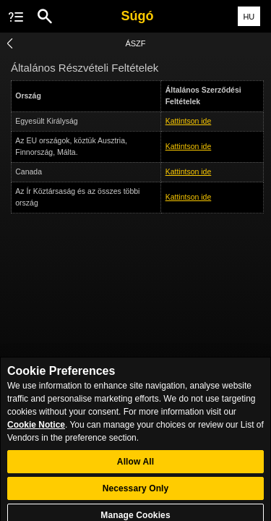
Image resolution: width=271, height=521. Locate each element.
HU (248, 16)
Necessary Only (136, 492)
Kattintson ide (188, 121)
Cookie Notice (36, 429)
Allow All (135, 465)
